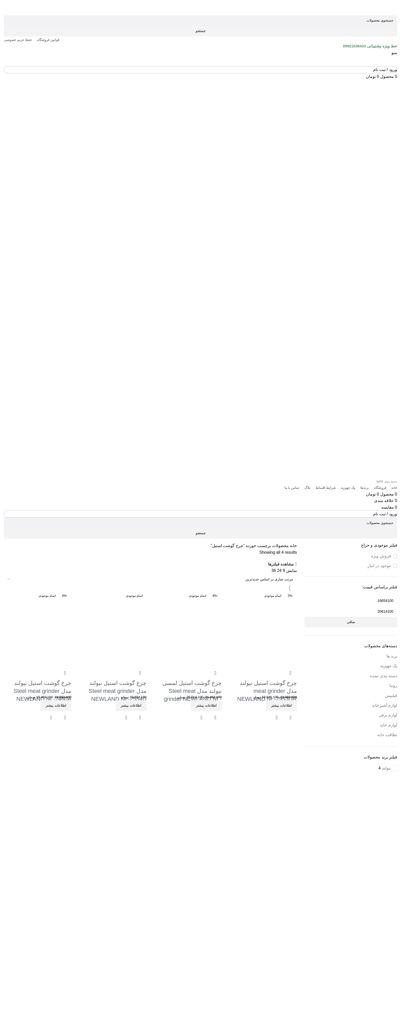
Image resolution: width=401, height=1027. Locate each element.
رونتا (393, 685)
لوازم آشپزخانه (384, 705)
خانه (293, 545)
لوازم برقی (387, 715)
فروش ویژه (381, 556)
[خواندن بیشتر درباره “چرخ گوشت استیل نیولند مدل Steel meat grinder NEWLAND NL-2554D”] (131, 705)
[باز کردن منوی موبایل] (394, 52)
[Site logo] (370, 7)
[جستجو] (200, 20)
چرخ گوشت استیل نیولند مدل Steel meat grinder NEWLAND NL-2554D (118, 691)
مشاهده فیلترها (281, 564)
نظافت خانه (387, 735)
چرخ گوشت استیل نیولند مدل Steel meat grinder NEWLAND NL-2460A (42, 691)
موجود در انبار (379, 565)
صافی (351, 622)
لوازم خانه (388, 725)
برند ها (391, 656)
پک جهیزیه (388, 666)
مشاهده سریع (276, 717)
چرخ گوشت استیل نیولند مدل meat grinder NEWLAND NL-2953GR (267, 691)
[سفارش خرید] (150, 579)
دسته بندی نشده (383, 676)
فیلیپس (391, 695)
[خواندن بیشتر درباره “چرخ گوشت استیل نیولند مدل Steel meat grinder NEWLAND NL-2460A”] (55, 705)
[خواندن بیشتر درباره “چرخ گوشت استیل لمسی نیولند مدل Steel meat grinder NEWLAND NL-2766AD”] (206, 705)
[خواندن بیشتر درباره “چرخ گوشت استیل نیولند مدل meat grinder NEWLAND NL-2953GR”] (281, 705)
